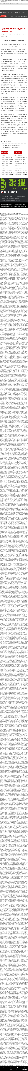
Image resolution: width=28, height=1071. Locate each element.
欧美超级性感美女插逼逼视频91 (9, 495)
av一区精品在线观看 (6, 799)
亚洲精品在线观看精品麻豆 (6, 324)
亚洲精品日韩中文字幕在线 (10, 878)
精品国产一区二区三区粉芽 (15, 269)
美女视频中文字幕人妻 (21, 578)
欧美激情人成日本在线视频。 (9, 421)
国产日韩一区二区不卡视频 (17, 647)
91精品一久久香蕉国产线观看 (11, 286)
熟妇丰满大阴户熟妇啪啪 (5, 338)
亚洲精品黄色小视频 (21, 1034)
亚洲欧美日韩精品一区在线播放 (18, 757)
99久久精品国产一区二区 (20, 351)
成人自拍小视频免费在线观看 (20, 246)
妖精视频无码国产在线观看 (19, 978)
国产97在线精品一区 (16, 1019)
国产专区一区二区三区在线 (11, 586)
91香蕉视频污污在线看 (14, 790)
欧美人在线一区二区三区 (12, 481)
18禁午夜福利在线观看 (15, 536)
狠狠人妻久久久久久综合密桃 (10, 412)
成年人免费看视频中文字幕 (13, 417)
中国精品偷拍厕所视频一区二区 (11, 461)
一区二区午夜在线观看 (5, 256)
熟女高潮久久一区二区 (20, 771)
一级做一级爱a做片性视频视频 (18, 541)
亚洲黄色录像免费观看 (13, 628)
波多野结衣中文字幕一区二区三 (7, 609)
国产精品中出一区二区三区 (21, 337)
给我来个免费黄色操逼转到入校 (14, 825)
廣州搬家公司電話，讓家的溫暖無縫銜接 (5, 155)
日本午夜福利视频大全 (12, 445)
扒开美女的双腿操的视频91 (17, 384)
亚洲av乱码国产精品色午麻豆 (10, 278)
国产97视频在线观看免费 (9, 593)
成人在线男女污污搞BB (17, 321)
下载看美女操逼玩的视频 (8, 251)
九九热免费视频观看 (12, 352)
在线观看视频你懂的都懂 (8, 804)
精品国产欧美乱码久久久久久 (12, 651)
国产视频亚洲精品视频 (12, 680)
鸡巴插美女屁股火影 (11, 387)
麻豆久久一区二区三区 (13, 946)
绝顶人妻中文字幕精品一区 (20, 1032)
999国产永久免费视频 (22, 481)
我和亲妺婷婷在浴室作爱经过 (17, 1029)
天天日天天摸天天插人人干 (13, 558)
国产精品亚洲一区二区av (5, 652)
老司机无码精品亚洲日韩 (8, 952)
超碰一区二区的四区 (14, 441)
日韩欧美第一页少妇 (22, 726)
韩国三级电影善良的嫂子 (9, 601)
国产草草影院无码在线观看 (6, 274)
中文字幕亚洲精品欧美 (16, 694)
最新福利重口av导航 (11, 961)
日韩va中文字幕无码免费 (22, 309)
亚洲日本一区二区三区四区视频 (6, 724)
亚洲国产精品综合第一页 (8, 1061)
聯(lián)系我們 (24, 16)
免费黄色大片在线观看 (20, 395)
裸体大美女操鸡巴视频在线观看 (11, 425)
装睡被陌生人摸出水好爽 (6, 394)
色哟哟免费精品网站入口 (18, 739)
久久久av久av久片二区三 (11, 826)
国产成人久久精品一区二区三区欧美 (13, 307)
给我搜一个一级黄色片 (9, 318)
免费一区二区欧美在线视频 (9, 362)
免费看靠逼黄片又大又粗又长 (9, 219)
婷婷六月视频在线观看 (5, 731)
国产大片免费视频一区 (8, 298)
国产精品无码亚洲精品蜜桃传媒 (17, 365)
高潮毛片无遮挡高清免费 (16, 1006)
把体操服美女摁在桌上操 (8, 721)
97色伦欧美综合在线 (15, 793)
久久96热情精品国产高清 (14, 448)
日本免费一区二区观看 (7, 332)
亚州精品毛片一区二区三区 (14, 547)
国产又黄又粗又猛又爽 (4, 245)
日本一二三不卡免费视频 (15, 526)
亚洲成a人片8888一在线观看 (18, 434)
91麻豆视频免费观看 (12, 550)
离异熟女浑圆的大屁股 (8, 860)
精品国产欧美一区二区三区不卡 (6, 888)
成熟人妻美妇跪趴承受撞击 (16, 936)
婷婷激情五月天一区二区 (16, 291)
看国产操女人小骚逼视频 (5, 674)
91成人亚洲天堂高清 (10, 979)
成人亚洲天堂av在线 (16, 249)
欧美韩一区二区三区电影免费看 (6, 226)
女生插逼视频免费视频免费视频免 (19, 447)
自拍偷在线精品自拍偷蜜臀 (7, 943)
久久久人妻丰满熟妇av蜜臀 (9, 270)
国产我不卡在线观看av (8, 553)
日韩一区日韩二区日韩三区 (6, 436)
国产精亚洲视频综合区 (18, 470)
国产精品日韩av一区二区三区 (16, 381)
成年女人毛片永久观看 (6, 624)
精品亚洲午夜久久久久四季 (12, 934)
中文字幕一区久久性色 (6, 703)
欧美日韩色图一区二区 (19, 295)
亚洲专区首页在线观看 (6, 563)
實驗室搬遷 (16, 161)
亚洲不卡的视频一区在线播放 (7, 478)
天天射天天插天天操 (11, 458)
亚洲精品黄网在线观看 (16, 614)
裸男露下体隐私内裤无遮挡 (20, 961)
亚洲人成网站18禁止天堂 (14, 1035)
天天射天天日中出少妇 (4, 623)
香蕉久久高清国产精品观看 (21, 648)
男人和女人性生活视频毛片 (13, 258)
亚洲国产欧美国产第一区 (20, 401)
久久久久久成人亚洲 (5, 699)
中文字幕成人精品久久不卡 (14, 821)
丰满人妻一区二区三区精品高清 (15, 896)
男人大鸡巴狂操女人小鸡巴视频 (7, 622)
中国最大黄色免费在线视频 (10, 559)
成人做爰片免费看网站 (13, 289)
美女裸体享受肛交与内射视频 (19, 544)
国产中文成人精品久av (13, 716)
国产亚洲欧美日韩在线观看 (18, 599)
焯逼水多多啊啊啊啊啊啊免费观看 (21, 909)
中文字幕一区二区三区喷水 (12, 555)
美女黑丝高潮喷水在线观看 (5, 287)
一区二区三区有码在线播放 (14, 980)
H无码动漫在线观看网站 (21, 376)
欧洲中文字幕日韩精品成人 (13, 315)
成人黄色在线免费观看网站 (8, 993)
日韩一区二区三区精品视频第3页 (6, 470)
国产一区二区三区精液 (18, 957)
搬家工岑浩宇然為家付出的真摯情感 (12, 145)
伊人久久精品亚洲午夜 (4, 919)
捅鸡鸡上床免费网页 (13, 347)
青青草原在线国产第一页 (10, 401)
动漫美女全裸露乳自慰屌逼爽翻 (19, 708)
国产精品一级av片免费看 (13, 330)
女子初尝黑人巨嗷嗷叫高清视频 (14, 356)
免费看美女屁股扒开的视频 (7, 573)
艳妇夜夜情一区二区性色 (22, 610)
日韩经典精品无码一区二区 (12, 673)
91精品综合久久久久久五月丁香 (20, 767)
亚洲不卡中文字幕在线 (17, 379)
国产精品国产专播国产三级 (5, 279)
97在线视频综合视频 (12, 501)
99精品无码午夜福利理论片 (13, 358)
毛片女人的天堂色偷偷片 (5, 720)
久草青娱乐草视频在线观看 (18, 972)
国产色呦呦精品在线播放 (6, 757)
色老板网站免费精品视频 (6, 411)
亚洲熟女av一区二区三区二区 (12, 613)
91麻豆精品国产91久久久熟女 (20, 304)
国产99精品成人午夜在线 (18, 349)
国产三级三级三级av (21, 352)
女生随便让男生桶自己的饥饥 (12, 296)
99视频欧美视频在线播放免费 (8, 444)
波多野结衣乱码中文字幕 (9, 717)
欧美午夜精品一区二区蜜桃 (11, 1034)
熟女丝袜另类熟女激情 (18, 498)
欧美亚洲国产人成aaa (6, 646)
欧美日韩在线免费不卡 (16, 455)
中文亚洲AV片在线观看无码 (7, 736)
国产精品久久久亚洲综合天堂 (17, 886)
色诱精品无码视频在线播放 (10, 546)
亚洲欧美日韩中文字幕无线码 (9, 675)
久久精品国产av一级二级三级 (7, 233)
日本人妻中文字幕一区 (23, 685)
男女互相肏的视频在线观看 (7, 858)
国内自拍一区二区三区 (9, 521)
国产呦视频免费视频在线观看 (11, 780)
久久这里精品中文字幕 (21, 439)
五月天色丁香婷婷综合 (21, 725)
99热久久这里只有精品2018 (22, 388)
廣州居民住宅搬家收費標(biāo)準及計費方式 (18, 174)
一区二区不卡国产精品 (18, 576)
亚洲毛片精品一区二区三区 (13, 583)
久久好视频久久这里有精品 (17, 659)
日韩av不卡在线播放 (9, 424)
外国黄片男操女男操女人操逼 (11, 380)
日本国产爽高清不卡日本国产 (11, 309)
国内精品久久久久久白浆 (21, 412)
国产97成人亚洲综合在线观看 (6, 360)
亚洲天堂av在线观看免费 (16, 297)
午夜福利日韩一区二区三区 (6, 249)
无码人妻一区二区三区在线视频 (17, 560)
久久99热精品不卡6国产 (10, 328)
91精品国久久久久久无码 (11, 679)
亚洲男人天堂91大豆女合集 (19, 843)
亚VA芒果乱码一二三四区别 (7, 867)
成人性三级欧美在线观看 (11, 949)
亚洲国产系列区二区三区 (13, 639)
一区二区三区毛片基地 (19, 874)
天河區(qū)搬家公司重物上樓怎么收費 (18, 165)
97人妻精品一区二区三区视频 (12, 634)
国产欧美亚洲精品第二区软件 (14, 693)
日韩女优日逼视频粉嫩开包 (12, 745)
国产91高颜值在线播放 (4, 503)
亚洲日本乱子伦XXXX (10, 853)
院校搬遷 (17, 12)
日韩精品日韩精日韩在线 (18, 734)
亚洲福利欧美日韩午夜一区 (12, 404)
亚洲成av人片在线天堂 (16, 519)
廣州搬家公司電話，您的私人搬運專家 (5, 157)
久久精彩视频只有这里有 (22, 619)
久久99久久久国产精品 (15, 851)
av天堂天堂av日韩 (3, 620)
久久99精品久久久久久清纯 (18, 1038)
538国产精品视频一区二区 (10, 668)
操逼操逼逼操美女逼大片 (13, 1047)
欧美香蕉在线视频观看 (18, 521)
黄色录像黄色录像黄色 (22, 347)
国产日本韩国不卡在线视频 (11, 754)
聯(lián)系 (24, 1069)
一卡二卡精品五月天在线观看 (11, 218)
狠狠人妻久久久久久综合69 (13, 242)
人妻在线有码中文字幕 (15, 282)
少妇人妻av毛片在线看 (18, 582)
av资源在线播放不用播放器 (6, 664)
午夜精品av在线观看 (12, 416)
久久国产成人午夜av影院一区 (21, 487)
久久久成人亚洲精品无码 (16, 367)
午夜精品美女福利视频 (22, 676)
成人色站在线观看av (5, 684)
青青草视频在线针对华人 (18, 860)
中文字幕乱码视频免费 (18, 774)
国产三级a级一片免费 (21, 715)
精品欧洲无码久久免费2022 (20, 564)
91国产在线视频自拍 (23, 462)
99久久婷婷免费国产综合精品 (8, 246)
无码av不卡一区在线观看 (10, 808)
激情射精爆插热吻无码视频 (17, 567)
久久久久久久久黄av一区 (17, 284)
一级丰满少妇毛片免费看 (13, 832)
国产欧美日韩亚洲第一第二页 (15, 776)
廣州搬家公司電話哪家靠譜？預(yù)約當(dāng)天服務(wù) (5, 170)
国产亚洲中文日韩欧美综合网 (22, 791)
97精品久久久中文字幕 (20, 288)
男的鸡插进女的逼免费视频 (9, 1032)
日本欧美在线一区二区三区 (8, 800)
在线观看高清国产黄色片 (5, 535)
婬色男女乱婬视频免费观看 (18, 642)
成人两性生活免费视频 (10, 775)
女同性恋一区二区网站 (20, 809)
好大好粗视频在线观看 (17, 426)
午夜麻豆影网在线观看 (11, 809)
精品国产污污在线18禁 (11, 937)
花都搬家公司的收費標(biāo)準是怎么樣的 (18, 168)
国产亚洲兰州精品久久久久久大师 (8, 266)
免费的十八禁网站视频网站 (20, 266)
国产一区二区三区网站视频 (13, 433)
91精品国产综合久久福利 (19, 688)
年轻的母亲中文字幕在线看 (15, 592)
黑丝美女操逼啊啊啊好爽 (19, 408)
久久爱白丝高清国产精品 (9, 920)
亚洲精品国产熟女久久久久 (15, 335)
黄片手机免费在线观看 (18, 311)
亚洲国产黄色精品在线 (20, 467)
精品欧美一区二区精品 (19, 480)
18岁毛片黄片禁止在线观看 (15, 910)
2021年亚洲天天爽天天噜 (6, 297)
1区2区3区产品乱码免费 (7, 659)
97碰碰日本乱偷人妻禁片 (14, 300)
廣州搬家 (13, 49)
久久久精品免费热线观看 (8, 241)
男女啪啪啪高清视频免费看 (15, 908)
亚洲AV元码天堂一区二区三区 (10, 376)
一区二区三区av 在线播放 (17, 1002)
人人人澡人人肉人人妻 (20, 917)
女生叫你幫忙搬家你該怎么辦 (18, 155)
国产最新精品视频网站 (17, 226)
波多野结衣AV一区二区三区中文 (11, 485)
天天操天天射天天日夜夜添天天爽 (19, 360)
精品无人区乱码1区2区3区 (18, 867)
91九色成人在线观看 (19, 933)
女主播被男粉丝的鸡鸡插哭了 (17, 389)
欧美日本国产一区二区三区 (6, 1019)
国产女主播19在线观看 (15, 531)
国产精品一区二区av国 (13, 738)
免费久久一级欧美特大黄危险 (10, 229)
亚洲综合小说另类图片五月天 (16, 600)
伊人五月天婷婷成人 (5, 1028)
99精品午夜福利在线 (13, 482)
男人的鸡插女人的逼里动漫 (6, 326)
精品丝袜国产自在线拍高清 (8, 369)
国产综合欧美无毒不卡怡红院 (8, 581)
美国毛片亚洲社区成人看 (23, 496)
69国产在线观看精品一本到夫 (20, 751)
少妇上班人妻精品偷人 (8, 964)
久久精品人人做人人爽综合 (17, 272)
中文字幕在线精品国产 (14, 712)
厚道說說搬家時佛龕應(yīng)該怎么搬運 (18, 163)
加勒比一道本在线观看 (14, 927)
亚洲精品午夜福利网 (24, 665)
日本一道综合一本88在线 (12, 454)
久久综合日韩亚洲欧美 (5, 291)
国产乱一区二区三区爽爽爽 (9, 480)
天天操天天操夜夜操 (4, 319)
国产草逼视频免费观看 (5, 473)
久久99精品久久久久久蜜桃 (9, 487)
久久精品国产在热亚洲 (20, 1003)
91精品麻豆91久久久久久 (20, 914)
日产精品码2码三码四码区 (18, 968)
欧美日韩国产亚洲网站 (22, 440)
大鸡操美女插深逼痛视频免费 (21, 974)
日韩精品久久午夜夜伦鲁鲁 (17, 633)
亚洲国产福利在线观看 (9, 408)
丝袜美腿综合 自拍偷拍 (20, 615)
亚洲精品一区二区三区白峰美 (18, 355)
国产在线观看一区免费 (5, 730)
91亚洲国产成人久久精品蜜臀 (13, 420)
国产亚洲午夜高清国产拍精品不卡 (11, 685)
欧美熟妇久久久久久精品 (21, 785)
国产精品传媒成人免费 (7, 264)
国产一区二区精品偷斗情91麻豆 (16, 466)
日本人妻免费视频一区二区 (13, 348)
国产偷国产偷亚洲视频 (23, 468)
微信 (17, 1069)
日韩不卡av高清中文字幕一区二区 (20, 320)
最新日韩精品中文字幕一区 (8, 596)
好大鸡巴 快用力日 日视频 (18, 964)
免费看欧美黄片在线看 (6, 302)
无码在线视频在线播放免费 (8, 891)
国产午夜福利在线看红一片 (12, 698)
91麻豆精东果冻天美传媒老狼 (20, 374)
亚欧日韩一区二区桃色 (8, 1037)
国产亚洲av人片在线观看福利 (10, 759)
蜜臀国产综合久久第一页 (15, 333)
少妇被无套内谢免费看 (8, 554)
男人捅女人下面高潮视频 (10, 418)
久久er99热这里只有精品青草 (12, 235)
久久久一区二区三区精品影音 (13, 645)
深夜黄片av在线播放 (12, 970)
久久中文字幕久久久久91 (16, 627)
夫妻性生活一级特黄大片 (15, 720)
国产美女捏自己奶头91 (4, 747)
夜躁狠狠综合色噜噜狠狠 (17, 954)
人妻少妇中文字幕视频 (8, 1062)
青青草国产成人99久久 (9, 1014)
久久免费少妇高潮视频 (15, 473)
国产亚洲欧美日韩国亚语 (12, 950)
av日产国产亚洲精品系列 (11, 638)
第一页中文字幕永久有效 (15, 372)
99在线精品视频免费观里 (11, 312)
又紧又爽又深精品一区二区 (9, 911)
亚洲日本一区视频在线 (12, 770)
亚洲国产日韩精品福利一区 (13, 472)
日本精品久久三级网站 (15, 873)
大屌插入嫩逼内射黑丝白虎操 (11, 846)
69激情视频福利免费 (17, 264)
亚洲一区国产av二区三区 (18, 554)
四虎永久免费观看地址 (18, 581)
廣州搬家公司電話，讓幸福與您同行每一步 (5, 165)
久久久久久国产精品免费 (20, 989)
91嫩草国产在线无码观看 (19, 549)
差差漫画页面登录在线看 (10, 528)
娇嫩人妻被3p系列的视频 (16, 636)
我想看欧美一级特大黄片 (15, 422)
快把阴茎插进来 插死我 (4, 756)
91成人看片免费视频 (14, 1028)
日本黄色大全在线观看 (12, 305)
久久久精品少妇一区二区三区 (17, 629)
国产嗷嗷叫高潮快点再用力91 (12, 301)
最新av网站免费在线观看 (11, 435)
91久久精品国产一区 (22, 613)
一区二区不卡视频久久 (23, 651)
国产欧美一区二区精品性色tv (15, 595)
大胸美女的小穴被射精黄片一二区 (12, 959)
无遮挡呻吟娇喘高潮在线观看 (21, 493)
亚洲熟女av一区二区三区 (11, 872)
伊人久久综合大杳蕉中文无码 (8, 415)
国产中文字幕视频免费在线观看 (7, 587)
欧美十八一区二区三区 (12, 588)
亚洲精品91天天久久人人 (19, 945)
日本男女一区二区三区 (5, 1006)
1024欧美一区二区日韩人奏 (10, 522)
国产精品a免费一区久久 (21, 805)
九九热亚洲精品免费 (11, 577)
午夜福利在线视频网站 (13, 938)
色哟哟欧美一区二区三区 (21, 236)
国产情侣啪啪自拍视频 (14, 803)
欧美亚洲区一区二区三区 (22, 445)
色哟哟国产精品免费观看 (10, 334)
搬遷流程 (10, 16)
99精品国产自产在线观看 (9, 692)
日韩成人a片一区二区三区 (7, 661)
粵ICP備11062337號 (15, 200)
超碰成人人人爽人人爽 (17, 220)
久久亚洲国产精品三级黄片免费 (9, 261)
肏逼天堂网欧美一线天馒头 (5, 857)
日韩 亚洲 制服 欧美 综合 (10, 714)
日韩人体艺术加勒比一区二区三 (19, 251)
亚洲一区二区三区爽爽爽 (12, 390)
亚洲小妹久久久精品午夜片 (12, 341)
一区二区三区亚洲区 (22, 227)
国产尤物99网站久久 (10, 576)
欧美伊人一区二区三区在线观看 (6, 321)
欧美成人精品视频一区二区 (20, 449)
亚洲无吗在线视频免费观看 (16, 854)
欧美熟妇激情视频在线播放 (11, 607)
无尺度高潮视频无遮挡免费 (7, 532)
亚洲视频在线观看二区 (22, 780)
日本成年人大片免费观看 (11, 648)
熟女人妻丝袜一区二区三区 (14, 427)
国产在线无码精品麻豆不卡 (17, 1040)
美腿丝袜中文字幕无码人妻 (14, 616)
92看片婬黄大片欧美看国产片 (6, 447)
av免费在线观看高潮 (20, 328)
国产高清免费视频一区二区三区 (21, 421)
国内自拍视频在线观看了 (12, 749)
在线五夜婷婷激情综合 (10, 281)
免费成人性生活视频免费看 (5, 277)
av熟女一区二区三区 (14, 463)
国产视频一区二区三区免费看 (17, 371)
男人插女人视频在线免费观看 (9, 914)
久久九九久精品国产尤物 (16, 411)
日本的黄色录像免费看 (19, 1058)
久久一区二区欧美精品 (9, 767)
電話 (10, 1069)
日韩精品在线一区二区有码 (18, 701)
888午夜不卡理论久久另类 (11, 836)
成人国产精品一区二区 (6, 556)
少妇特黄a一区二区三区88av (14, 343)
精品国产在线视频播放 (13, 956)
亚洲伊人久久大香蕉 (6, 365)
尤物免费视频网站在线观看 (20, 362)
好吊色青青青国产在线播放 (17, 403)
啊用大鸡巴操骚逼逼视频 (15, 535)
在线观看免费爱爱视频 (11, 353)
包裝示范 (24, 12)
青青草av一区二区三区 (16, 443)
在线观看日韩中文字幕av (6, 316)
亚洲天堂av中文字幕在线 (13, 366)
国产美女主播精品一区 (4, 947)
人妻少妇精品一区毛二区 (19, 637)
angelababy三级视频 (8, 653)
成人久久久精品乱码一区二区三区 (10, 323)
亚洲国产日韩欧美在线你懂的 (7, 220)
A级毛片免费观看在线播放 (6, 443)
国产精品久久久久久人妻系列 (14, 942)
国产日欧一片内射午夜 (11, 1003)
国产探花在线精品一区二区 (22, 275)
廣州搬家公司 (8, 141)
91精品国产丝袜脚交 (23, 868)
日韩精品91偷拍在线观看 (15, 781)
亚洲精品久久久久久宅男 (21, 998)
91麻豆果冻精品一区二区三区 (11, 827)
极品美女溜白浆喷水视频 (12, 676)
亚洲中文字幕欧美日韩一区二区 (12, 293)
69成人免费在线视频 (24, 346)
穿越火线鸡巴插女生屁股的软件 (20, 839)
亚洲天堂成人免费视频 (20, 977)
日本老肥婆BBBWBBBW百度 (9, 342)
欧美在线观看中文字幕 (14, 913)
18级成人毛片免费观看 (20, 550)
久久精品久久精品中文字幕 (7, 748)
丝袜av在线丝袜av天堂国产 (5, 282)
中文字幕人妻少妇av (7, 536)
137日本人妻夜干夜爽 (13, 252)
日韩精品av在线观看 (12, 388)
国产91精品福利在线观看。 (13, 761)
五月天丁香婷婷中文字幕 (6, 951)
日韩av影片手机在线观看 (16, 678)
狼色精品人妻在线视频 (13, 963)
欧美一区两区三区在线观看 (9, 288)
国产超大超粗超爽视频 (10, 351)
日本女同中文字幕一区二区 (19, 508)
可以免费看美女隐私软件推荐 (11, 619)
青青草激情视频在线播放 (13, 1023)
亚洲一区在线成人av (18, 314)
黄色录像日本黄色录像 (12, 440)
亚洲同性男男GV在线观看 (22, 501)
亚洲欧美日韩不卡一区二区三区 (14, 569)
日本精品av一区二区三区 (6, 627)
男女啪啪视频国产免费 (7, 1055)
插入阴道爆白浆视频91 (12, 275)
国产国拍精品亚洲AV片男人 (13, 915)
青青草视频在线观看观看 (21, 495)
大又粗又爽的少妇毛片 (9, 304)
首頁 (8, 34)
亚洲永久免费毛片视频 (15, 486)
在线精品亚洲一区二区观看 (5, 880)
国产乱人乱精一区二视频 (20, 577)
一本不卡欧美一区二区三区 (15, 370)
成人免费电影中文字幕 (11, 1015)
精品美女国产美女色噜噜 (19, 415)
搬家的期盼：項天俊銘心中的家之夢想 (12, 147)
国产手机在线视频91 (12, 994)
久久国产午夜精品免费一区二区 (15, 630)
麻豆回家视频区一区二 (5, 863)
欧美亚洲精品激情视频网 (15, 1053)
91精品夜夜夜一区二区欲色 (13, 268)
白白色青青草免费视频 (17, 532)
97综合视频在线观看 (18, 478)
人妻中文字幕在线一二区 (20, 853)
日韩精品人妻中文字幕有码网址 (14, 597)
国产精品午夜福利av (9, 599)
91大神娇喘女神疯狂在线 (18, 398)
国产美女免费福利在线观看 (6, 928)
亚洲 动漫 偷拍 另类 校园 (21, 983)
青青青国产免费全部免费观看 (6, 666)
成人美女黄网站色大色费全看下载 (7, 498)
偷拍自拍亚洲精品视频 (14, 1057)
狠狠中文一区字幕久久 (13, 489)
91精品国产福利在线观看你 (21, 559)
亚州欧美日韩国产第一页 (23, 461)
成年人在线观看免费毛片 (5, 781)
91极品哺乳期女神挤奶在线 (20, 458)
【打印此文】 (21, 44)
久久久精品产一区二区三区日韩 (20, 537)
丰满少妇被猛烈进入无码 (12, 702)
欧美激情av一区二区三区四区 (10, 283)
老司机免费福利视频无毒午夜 (8, 591)
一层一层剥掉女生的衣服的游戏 (10, 518)
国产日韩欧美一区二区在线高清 (17, 256)
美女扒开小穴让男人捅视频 (10, 782)
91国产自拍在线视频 (22, 832)
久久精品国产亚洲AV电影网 (15, 238)
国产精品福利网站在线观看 (13, 237)
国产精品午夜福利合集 (9, 855)
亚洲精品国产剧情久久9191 (12, 227)
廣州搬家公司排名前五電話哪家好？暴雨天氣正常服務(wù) (5, 168)
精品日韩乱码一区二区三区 (10, 706)
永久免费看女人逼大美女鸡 (13, 542)
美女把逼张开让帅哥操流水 (16, 512)
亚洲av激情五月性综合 (11, 906)
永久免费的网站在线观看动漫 (11, 887)
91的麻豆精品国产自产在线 (13, 402)
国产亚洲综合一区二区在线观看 (9, 977)
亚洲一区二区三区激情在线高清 (18, 664)
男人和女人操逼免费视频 (21, 329)
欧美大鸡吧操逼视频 (15, 730)
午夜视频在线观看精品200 (14, 687)
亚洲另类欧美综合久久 (22, 673)
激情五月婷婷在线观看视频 (19, 650)
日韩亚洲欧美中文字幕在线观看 (17, 656)
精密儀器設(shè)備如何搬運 (18, 159)
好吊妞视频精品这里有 (5, 486)
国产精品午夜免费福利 (17, 744)
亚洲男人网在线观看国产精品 (12, 222)
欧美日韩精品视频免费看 (9, 374)
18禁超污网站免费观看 (19, 905)
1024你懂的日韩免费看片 (8, 344)
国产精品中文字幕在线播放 (18, 344)
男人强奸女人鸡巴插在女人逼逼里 (14, 228)
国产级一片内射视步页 (22, 719)
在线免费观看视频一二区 (20, 1021)
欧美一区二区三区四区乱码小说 (18, 960)
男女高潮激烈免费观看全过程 (10, 791)
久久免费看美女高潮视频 (15, 799)
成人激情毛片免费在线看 (18, 241)
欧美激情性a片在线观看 (16, 666)
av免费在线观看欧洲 (20, 522)
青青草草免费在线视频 (18, 609)
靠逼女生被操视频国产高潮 (15, 652)
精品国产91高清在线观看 (6, 517)
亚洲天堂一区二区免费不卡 (16, 316)
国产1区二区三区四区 (17, 306)
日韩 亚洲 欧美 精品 (5, 269)
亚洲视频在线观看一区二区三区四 (9, 236)
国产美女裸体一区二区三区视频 (16, 684)
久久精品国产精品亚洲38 (14, 623)
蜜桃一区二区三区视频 (12, 516)
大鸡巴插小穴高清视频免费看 (7, 231)
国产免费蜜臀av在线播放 (20, 528)
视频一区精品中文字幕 (7, 476)
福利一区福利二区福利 (13, 918)
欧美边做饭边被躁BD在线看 (13, 811)
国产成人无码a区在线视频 (6, 641)
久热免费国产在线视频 (22, 634)
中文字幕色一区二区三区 (6, 355)
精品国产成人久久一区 (16, 877)
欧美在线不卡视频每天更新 (17, 254)
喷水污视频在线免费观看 (22, 224)
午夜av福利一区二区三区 (6, 284)
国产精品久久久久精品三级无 (6, 455)
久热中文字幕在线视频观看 (17, 797)
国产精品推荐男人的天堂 (22, 754)
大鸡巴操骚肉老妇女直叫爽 (20, 775)
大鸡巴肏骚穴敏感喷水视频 (11, 224)
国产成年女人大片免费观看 (14, 245)
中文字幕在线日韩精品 (18, 1061)
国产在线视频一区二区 (15, 310)
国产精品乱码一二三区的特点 (18, 436)
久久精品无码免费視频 (20, 668)
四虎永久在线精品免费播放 (22, 243)
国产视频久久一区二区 (14, 996)
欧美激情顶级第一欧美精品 (21, 1025)
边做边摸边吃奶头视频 (17, 298)
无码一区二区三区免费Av (7, 429)
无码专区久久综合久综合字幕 (10, 453)
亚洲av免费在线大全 (18, 897)
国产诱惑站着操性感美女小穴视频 (12, 250)
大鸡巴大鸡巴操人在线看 (19, 692)
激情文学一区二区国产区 (13, 410)
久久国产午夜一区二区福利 (18, 721)
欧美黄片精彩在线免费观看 (12, 660)
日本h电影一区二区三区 (16, 279)
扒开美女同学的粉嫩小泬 (6, 452)
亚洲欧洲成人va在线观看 (15, 940)
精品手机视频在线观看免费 (8, 508)
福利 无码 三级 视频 (4, 348)
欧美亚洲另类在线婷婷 (19, 864)
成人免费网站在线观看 (6, 384)
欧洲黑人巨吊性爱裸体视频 (6, 734)
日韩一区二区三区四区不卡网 (18, 653)
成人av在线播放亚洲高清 (17, 476)
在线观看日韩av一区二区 (8, 349)
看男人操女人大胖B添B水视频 (16, 338)
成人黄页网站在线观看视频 (5, 389)
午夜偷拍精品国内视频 (7, 871)
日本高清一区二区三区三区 (11, 439)
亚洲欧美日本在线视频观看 (18, 661)
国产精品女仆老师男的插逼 (5, 310)
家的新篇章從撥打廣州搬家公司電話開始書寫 (5, 161)
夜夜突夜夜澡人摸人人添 (15, 407)
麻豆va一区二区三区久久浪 (21, 696)
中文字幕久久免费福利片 (12, 255)
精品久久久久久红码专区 (22, 533)
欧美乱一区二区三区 (16, 835)
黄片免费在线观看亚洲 (6, 633)
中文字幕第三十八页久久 (5, 463)
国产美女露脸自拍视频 (4, 956)
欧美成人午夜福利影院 (5, 223)
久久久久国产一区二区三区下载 (20, 318)
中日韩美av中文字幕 (13, 882)
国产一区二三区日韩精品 (7, 960)
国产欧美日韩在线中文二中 (10, 337)
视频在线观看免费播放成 (10, 232)
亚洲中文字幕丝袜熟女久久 (8, 295)
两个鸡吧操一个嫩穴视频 (12, 777)
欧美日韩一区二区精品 (6, 464)
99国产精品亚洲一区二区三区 (7, 379)
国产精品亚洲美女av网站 (22, 380)
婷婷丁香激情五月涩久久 (19, 604)
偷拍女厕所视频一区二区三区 (8, 774)
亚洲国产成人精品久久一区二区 (17, 223)
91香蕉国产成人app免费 (8, 457)
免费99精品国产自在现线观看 (7, 398)
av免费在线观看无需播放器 (14, 747)
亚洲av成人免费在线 (8, 1065)
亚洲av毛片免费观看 (15, 646)
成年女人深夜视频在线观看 (13, 892)
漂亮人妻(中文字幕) (5, 238)
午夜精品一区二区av (20, 782)
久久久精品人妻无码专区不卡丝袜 (12, 265)
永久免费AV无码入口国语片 (21, 500)
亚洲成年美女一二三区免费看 (14, 509)
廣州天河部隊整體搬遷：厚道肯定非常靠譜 (18, 157)
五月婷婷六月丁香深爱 (15, 863)
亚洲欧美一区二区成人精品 (8, 311)
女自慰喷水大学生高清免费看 (11, 513)
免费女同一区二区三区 (12, 722)
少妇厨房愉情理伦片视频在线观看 (17, 731)
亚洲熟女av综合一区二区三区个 (14, 438)
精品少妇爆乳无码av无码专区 (22, 605)
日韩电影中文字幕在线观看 (10, 895)
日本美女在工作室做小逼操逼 (13, 817)
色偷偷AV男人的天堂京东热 (20, 714)
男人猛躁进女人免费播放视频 (7, 744)
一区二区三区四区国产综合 (17, 452)
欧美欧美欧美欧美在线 (6, 647)
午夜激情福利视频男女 (17, 231)
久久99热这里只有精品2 (22, 628)
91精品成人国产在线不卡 (9, 941)
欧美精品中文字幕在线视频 (9, 864)
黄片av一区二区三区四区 (8, 765)
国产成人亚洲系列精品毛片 (9, 564)
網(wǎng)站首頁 (3, 14)
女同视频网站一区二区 (11, 431)
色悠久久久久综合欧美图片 (13, 383)
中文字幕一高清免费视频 (19, 339)
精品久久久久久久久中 (10, 449)
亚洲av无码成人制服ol (9, 843)
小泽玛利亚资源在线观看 (7, 753)
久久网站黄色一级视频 (15, 1012)
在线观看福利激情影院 (13, 468)
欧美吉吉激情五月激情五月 (16, 287)
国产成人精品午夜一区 (7, 1024)
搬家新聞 (3, 16)
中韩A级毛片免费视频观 (5, 441)
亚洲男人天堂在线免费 (12, 1000)
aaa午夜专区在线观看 (15, 462)
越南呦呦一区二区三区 (16, 490)
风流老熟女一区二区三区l (7, 259)
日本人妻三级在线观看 (16, 753)
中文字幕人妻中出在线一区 (19, 601)
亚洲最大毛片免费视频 (6, 835)
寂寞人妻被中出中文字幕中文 (15, 763)
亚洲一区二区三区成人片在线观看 (13, 399)
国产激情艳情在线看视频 (6, 519)
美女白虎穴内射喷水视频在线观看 (12, 240)
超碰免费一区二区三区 (15, 277)
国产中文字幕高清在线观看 (7, 903)
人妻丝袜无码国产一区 (21, 416)
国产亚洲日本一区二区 (11, 605)
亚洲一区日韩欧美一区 (21, 453)
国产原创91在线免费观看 (15, 710)
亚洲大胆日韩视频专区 (13, 378)
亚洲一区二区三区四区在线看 (6, 217)
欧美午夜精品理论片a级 (19, 675)
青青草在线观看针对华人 (6, 567)
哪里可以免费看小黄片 (17, 292)
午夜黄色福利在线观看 (4, 590)
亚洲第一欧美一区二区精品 (17, 302)
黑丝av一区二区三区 (14, 413)
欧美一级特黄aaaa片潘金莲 (7, 434)
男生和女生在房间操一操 (22, 887)
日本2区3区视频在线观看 (12, 533)
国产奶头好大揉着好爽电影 (10, 395)
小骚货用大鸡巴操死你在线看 (18, 682)
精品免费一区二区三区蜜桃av (8, 604)
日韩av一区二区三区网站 (21, 430)
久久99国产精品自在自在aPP (11, 523)
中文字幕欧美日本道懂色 (23, 680)
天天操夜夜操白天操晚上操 (5, 1029)
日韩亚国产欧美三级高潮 (11, 1020)
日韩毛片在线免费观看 (12, 876)
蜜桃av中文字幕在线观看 (22, 831)
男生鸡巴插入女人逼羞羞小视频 (18, 703)
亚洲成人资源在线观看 (17, 424)
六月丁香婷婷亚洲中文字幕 (10, 982)
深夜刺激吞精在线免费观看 (5, 367)
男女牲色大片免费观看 (6, 541)
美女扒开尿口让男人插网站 (15, 494)
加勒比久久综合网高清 (12, 901)
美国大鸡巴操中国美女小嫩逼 (13, 620)
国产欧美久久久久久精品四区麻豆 (17, 699)
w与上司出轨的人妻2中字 (9, 885)
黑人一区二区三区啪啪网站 (10, 430)
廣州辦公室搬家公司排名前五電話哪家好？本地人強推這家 (5, 174)
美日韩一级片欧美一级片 (10, 570)
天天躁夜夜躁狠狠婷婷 (16, 517)
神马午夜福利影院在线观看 (8, 314)
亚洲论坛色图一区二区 (16, 326)
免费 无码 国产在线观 (19, 822)
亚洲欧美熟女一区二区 (12, 715)
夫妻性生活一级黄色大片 (20, 418)
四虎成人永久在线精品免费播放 (7, 751)
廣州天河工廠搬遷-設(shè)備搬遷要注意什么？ (18, 172)
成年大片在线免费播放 (18, 491)
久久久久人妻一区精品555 (13, 813)
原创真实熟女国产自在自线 (19, 587)
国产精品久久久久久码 (11, 1049)
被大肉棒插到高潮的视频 (22, 454)
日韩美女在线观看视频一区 (21, 278)
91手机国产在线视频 (5, 845)
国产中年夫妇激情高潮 (18, 923)
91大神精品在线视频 (8, 527)
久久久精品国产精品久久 (8, 1007)
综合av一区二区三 (10, 978)
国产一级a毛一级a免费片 (21, 937)
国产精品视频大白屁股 (22, 1056)
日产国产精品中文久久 (20, 261)
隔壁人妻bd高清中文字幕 (19, 444)
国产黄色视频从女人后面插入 (7, 306)
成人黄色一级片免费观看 (6, 894)
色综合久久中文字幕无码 (7, 797)
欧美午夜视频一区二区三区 (20, 270)
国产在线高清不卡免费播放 (21, 706)
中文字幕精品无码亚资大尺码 (9, 406)
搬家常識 (17, 16)
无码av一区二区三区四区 (5, 606)
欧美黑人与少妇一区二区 (17, 217)
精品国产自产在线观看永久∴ (20, 762)
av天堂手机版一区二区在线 (16, 992)
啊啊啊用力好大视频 (6, 531)
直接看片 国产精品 (22, 583)
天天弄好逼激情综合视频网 (17, 871)
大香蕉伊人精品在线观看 (13, 263)
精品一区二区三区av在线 (22, 471)
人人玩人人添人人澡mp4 (14, 834)
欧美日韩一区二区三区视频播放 (17, 606)
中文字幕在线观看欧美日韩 (19, 736)
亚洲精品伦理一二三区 (21, 689)
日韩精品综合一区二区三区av (7, 426)
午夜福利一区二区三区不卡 (21, 669)
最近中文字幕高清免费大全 (11, 610)
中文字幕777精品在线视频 (15, 375)
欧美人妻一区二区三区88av (19, 596)
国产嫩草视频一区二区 (9, 339)
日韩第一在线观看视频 (11, 615)
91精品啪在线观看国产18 (12, 689)
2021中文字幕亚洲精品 (18, 993)
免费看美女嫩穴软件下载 (5, 936)
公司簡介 (10, 12)
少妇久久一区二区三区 (17, 1037)
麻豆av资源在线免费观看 (17, 324)
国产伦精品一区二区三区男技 (18, 768)
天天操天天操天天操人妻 (17, 641)
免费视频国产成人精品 (6, 371)
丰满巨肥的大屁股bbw (14, 674)
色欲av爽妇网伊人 (16, 553)
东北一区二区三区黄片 (12, 496)
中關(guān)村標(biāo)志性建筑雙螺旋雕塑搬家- (18, 170)
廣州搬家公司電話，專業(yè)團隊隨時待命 (5, 159)
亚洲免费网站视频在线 (9, 957)
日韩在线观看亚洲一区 (8, 320)
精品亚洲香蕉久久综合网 (12, 1026)
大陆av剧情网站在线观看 (5, 381)
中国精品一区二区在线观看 (8, 549)
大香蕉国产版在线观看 (22, 588)
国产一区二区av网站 (9, 642)
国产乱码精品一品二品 (5, 940)
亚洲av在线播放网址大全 (22, 969)
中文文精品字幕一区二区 (5, 462)
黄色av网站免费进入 (15, 1051)
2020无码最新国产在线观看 (15, 807)
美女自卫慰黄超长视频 (23, 802)
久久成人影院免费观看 (22, 745)
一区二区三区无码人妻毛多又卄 (16, 499)
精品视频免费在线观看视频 (13, 572)
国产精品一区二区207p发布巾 (17, 514)
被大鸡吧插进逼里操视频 (6, 392)
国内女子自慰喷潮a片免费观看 (11, 632)
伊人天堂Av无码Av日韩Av (13, 319)
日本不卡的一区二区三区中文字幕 (13, 260)
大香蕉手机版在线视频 (22, 286)
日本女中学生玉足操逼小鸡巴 (12, 655)
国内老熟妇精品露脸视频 (5, 803)
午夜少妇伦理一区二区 (5, 966)
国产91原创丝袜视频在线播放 (17, 742)
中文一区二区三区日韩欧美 (15, 766)
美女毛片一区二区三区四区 (6, 254)
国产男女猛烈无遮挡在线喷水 (19, 524)
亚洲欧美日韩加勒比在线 (19, 920)
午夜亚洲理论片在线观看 (11, 1043)
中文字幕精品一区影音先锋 (5, 869)
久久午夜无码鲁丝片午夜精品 (17, 464)
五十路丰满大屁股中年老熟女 (9, 850)
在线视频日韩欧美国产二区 (12, 772)
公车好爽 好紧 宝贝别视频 (10, 500)
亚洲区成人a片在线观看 (19, 387)
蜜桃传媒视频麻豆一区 (14, 756)
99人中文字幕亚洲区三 (9, 385)
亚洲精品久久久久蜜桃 (17, 233)
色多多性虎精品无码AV (4, 913)
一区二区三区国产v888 (23, 813)
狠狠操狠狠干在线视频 (4, 489)
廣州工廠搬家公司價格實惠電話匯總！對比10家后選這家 (5, 172)
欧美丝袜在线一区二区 (14, 247)
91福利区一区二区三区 (9, 671)
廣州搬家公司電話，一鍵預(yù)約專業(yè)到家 (5, 163)
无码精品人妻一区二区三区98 (15, 459)
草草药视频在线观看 (9, 292)
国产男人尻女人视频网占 (7, 490)
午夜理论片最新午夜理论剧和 (12, 325)
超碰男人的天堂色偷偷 (15, 828)
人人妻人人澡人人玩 (24, 358)
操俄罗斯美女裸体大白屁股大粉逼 (10, 729)
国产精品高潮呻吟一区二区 (12, 740)
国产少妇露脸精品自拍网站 (5, 656)
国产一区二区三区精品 (17, 429)
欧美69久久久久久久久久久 (8, 491)
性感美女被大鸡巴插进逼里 (17, 556)
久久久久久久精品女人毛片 (21, 334)
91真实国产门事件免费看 (6, 475)
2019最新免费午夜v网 (19, 406)
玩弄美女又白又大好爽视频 (12, 683)
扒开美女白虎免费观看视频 (6, 484)
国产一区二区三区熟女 (5, 512)
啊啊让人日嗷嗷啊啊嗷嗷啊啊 (19, 504)
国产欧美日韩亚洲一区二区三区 (19, 858)
